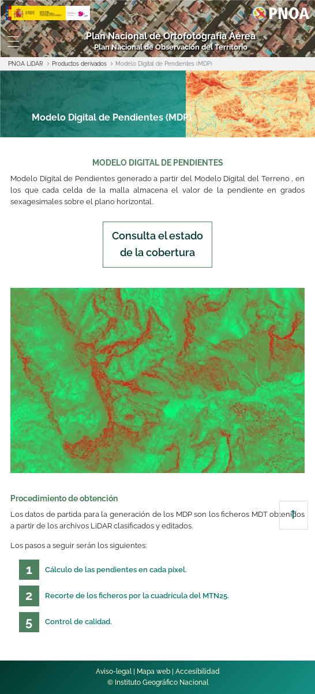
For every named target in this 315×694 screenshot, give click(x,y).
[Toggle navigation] (13, 41)
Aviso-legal (114, 671)
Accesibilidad (197, 671)
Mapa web (153, 671)
